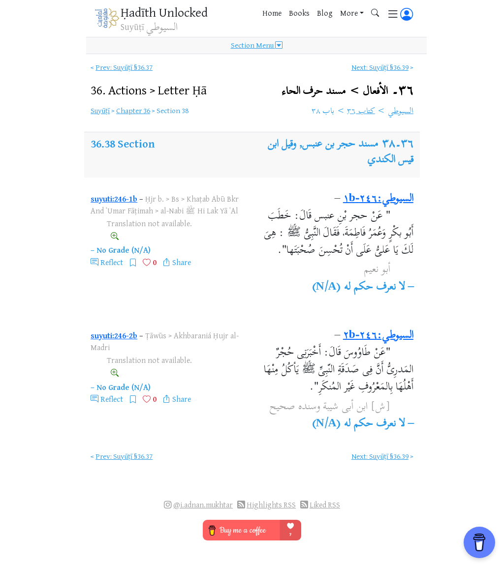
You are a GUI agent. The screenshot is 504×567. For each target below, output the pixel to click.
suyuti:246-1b (114, 199)
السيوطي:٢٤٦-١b (378, 199)
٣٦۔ (347, 91)
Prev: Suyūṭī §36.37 (124, 67)
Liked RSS (325, 504)
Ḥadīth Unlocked (164, 12)
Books (299, 13)
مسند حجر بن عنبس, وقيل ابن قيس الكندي (340, 152)
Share (181, 262)
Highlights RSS (271, 504)
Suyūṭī (100, 110)
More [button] (349, 13)
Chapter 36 (133, 110)
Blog (325, 13)
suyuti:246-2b (114, 335)
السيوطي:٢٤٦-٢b (378, 336)
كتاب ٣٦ (361, 111)
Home (272, 13)
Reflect (111, 262)
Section (136, 143)
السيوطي (400, 111)
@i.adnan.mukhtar (203, 504)
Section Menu (257, 45)
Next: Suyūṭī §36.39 (380, 67)
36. (149, 89)
